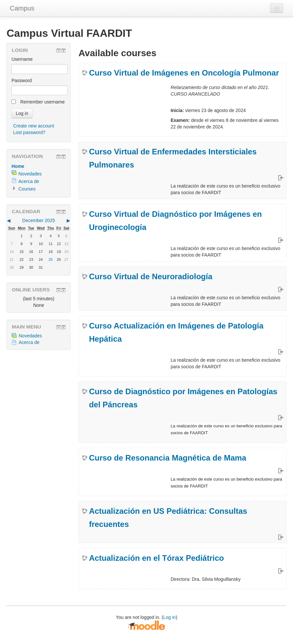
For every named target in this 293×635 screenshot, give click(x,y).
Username (22, 59)
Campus (22, 8)
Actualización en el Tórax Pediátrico (156, 558)
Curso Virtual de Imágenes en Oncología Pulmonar (184, 72)
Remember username (42, 101)
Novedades (30, 173)
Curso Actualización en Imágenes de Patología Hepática (176, 332)
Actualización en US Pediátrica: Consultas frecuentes (168, 518)
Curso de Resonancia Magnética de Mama (167, 457)
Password (21, 80)
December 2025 (38, 220)
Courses (26, 189)
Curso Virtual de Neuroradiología (151, 276)
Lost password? (29, 132)
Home (17, 166)
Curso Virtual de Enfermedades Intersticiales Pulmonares (173, 158)
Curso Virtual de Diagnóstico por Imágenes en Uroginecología (175, 221)
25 (51, 259)
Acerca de (28, 181)
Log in (169, 617)
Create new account (33, 125)
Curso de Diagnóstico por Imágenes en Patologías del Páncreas (183, 398)
